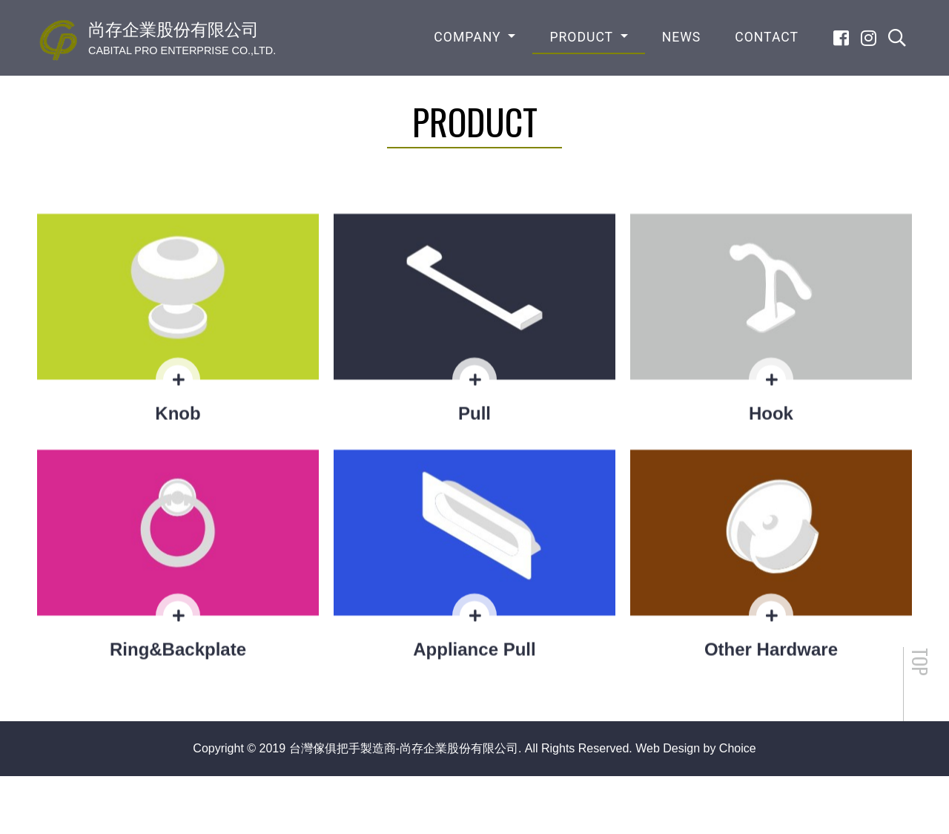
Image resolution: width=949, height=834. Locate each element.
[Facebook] (841, 38)
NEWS (681, 37)
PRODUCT (583, 37)
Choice (737, 748)
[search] (897, 38)
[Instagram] (868, 38)
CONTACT (766, 37)
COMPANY (469, 37)
